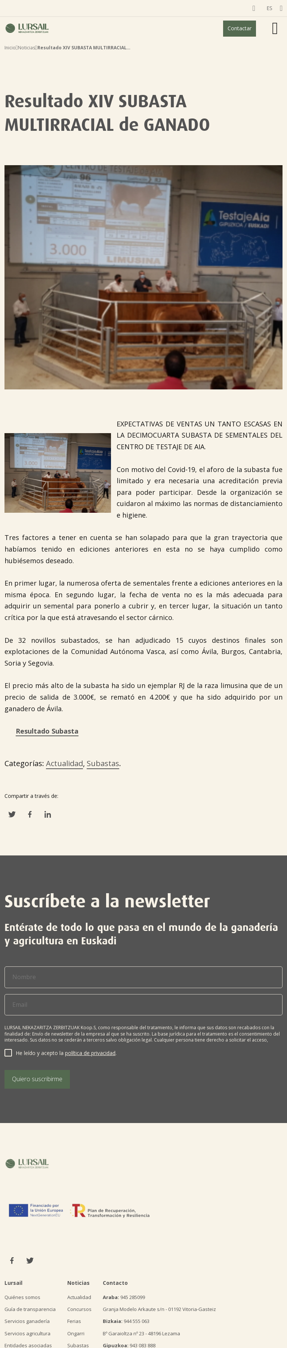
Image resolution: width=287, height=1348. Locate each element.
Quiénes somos (22, 1297)
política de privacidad (90, 1053)
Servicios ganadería (27, 1321)
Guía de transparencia (30, 1309)
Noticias (26, 47)
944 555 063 (126, 1321)
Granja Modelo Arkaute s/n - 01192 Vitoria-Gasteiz (159, 1309)
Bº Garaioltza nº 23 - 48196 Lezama (141, 1333)
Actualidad (64, 763)
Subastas (103, 763)
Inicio (10, 47)
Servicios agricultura (27, 1333)
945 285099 (124, 1297)
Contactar (239, 28)
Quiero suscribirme (37, 1079)
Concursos (79, 1309)
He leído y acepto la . (66, 1053)
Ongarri (75, 1333)
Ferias (74, 1321)
